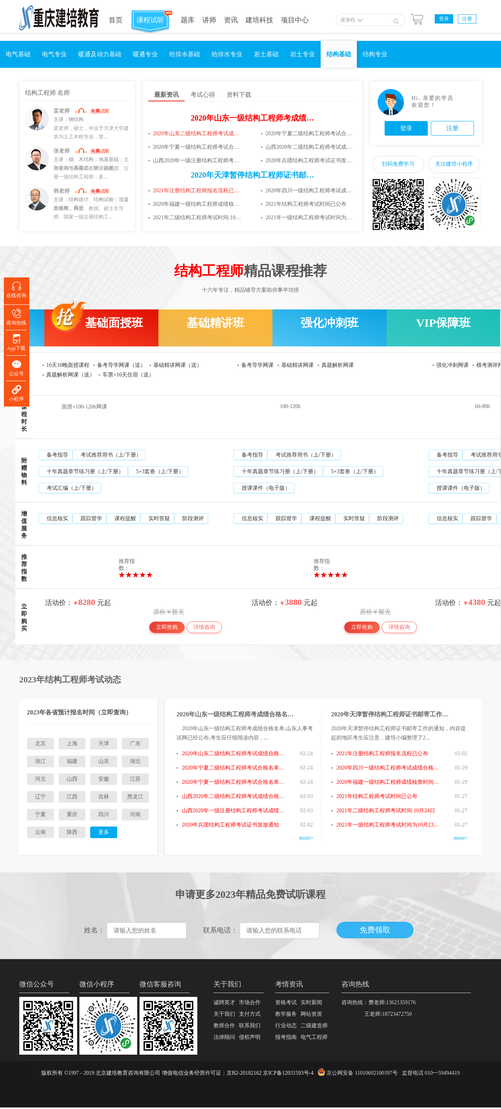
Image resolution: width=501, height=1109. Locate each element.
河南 (135, 814)
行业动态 (286, 1025)
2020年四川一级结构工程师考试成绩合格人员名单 (309, 190)
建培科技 (259, 20)
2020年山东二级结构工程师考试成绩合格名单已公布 (197, 133)
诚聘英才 (224, 1002)
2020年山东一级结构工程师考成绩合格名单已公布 (275, 118)
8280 (86, 602)
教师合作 (224, 1025)
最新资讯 (166, 94)
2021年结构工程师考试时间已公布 (306, 204)
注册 (467, 19)
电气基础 (18, 54)
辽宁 (40, 797)
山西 (72, 779)
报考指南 (286, 1037)
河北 (40, 779)
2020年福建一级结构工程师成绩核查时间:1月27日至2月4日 (197, 204)
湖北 (135, 761)
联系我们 (250, 1025)
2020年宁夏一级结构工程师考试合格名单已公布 (197, 147)
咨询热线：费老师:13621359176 (378, 1002)
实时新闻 (311, 1002)
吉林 (103, 797)
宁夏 (40, 814)
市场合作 (250, 1002)
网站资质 (311, 1014)
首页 (116, 20)
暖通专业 (145, 54)
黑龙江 (135, 797)
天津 (103, 743)
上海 (72, 743)
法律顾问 (224, 1037)
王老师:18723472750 (376, 1014)
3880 (293, 602)
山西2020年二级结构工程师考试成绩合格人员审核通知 (309, 147)
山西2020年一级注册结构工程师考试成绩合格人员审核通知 (197, 160)
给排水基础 (184, 54)
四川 (103, 814)
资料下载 (239, 94)
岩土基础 (266, 54)
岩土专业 (302, 54)
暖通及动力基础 (99, 54)
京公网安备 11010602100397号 (362, 1073)
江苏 (135, 779)
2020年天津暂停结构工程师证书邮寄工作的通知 (272, 175)
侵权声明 (250, 1037)
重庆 (72, 814)
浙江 (40, 761)
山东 (103, 761)
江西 (72, 797)
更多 (103, 832)
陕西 (72, 832)
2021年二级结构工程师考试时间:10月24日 (197, 217)
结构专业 (375, 54)
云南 (40, 832)
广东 (135, 743)
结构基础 (338, 54)
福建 (72, 761)
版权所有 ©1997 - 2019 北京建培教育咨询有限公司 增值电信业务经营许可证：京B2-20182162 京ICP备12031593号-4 (177, 1073)
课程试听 (150, 20)
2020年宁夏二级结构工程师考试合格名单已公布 (309, 133)
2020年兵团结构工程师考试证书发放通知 (309, 160)
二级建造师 (314, 1025)
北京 (40, 743)
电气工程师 (314, 1037)
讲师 (209, 20)
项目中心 (295, 20)
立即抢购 (167, 627)
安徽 (103, 779)
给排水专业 (227, 54)
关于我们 (224, 1014)
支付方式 (250, 1014)
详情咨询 (204, 627)
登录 (444, 19)
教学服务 (286, 1014)
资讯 (231, 20)
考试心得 (202, 94)
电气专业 (54, 54)
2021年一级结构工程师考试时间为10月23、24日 (309, 217)
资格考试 (286, 1002)
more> (306, 838)
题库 (188, 20)
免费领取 (375, 930)
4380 (476, 602)
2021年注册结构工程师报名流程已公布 (197, 190)
